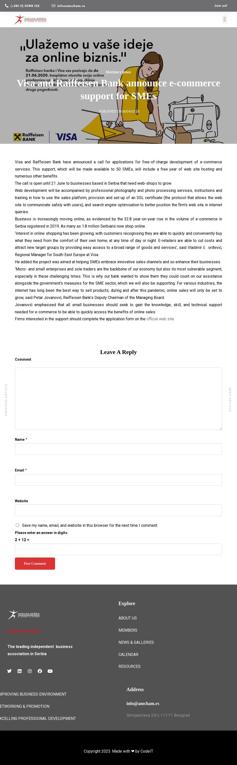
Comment (23, 359)
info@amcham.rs (142, 703)
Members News (118, 72)
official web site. (161, 319)
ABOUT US (127, 618)
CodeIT (147, 751)
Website (21, 501)
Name (20, 439)
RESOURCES (129, 666)
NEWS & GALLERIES (136, 642)
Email (19, 470)
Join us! (220, 5)
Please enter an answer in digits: (41, 533)
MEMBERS (127, 630)
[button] (224, 19)
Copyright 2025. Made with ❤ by (112, 751)
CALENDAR (128, 654)
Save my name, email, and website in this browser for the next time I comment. (90, 525)
